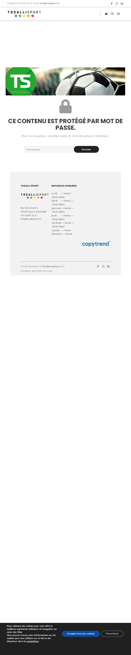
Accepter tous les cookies (80, 633)
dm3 (60, 266)
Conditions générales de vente (36, 270)
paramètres (33, 641)
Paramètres (112, 633)
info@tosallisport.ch (49, 3)
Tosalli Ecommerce (30, 266)
